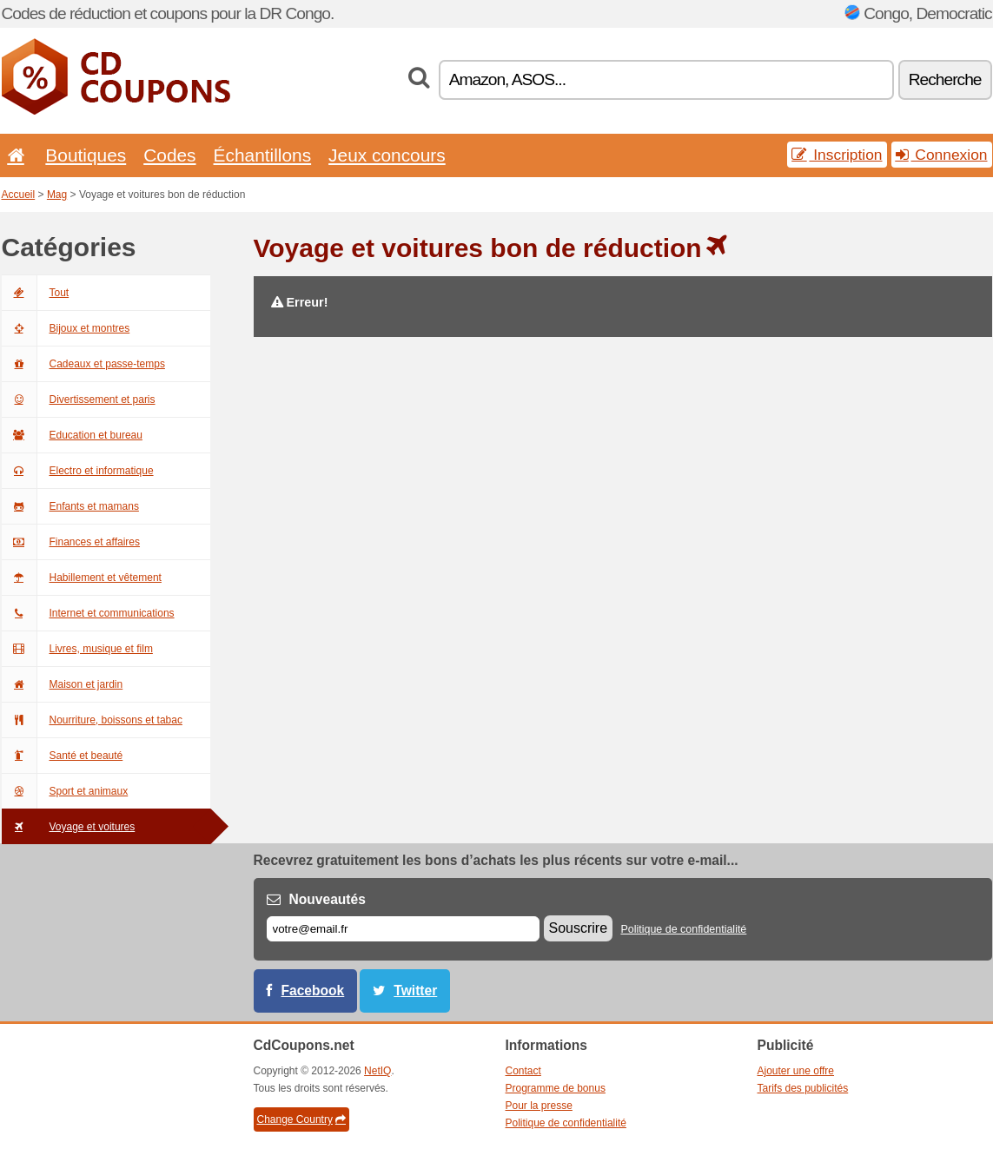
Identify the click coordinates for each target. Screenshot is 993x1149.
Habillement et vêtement (82, 577)
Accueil (19, 194)
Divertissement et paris (79, 399)
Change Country (301, 1119)
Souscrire (578, 928)
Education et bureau (72, 435)
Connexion (942, 154)
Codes (169, 155)
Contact (523, 1071)
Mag (57, 194)
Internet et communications (88, 613)
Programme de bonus (556, 1088)
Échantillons (263, 155)
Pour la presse (539, 1105)
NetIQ (377, 1071)
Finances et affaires (71, 542)
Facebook (313, 990)
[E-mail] (403, 928)
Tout (36, 292)
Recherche (945, 79)
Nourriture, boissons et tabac (92, 720)
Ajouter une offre (796, 1071)
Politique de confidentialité (683, 929)
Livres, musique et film (77, 648)
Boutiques (85, 155)
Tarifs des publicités (803, 1088)
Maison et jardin (62, 684)
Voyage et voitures (69, 826)
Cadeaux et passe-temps (83, 364)
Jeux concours (387, 155)
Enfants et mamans (70, 506)
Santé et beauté (62, 755)
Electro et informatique (78, 470)
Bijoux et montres (66, 328)
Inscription (836, 154)
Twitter (415, 990)
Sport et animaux (65, 791)
